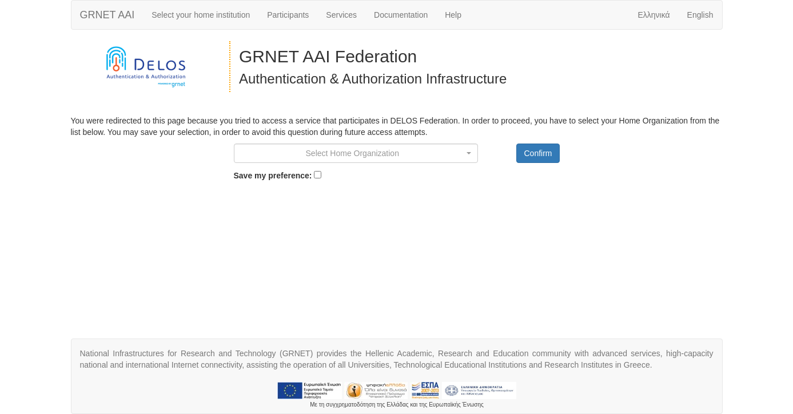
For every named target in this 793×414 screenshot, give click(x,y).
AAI (107, 15)
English (700, 14)
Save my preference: (273, 175)
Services (341, 14)
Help (453, 14)
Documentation (401, 14)
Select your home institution (201, 14)
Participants (288, 14)
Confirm (538, 153)
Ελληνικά (653, 14)
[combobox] (356, 153)
